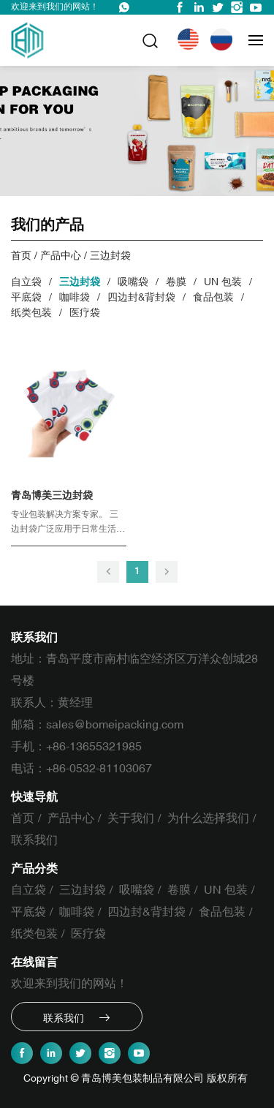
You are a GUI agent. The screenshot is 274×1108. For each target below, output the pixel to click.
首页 (21, 255)
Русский (223, 40)
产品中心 (60, 255)
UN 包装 (223, 282)
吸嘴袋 (133, 282)
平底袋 (26, 297)
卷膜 (176, 282)
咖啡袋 (74, 297)
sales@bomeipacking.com (114, 724)
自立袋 (26, 282)
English (191, 40)
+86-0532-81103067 (99, 768)
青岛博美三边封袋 (52, 495)
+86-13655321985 (94, 746)
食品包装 (213, 297)
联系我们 (34, 840)
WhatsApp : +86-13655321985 (124, 7)
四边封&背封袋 (141, 297)
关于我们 (130, 818)
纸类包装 (31, 312)
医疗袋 (84, 312)
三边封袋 (110, 255)
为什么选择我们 (208, 818)
